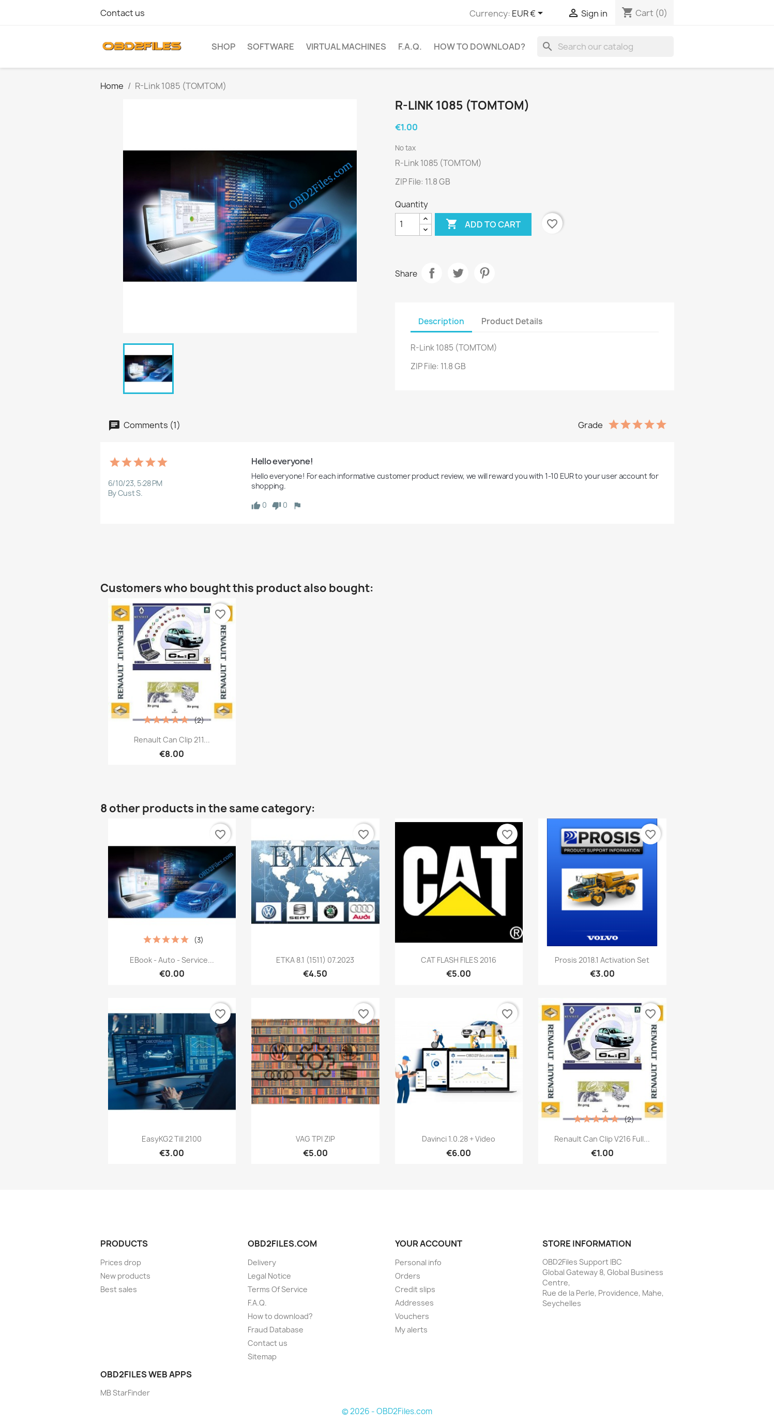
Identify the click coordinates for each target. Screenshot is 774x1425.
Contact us (122, 13)
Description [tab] (441, 321)
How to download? (479, 46)
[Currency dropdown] (529, 14)
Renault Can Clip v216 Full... (602, 1139)
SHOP (223, 46)
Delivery (262, 1262)
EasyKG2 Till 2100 (172, 1139)
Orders (407, 1276)
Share (431, 273)
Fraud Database (275, 1330)
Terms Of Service (278, 1289)
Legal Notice (269, 1276)
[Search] (605, 46)
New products (125, 1276)
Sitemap (262, 1356)
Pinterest (484, 273)
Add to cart (483, 224)
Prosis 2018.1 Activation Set (602, 960)
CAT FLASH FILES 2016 (458, 960)
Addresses (414, 1303)
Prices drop (120, 1262)
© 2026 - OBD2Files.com (387, 1411)
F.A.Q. (410, 46)
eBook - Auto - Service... (172, 960)
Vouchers (412, 1316)
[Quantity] (407, 224)
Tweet (458, 273)
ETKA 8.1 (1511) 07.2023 (315, 960)
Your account (428, 1243)
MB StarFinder (125, 1393)
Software (270, 46)
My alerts (411, 1330)
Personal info (418, 1262)
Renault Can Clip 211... (172, 740)
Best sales (118, 1289)
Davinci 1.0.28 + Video (458, 1139)
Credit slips (415, 1289)
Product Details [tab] (511, 321)
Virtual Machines (346, 46)
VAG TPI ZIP (315, 1139)
